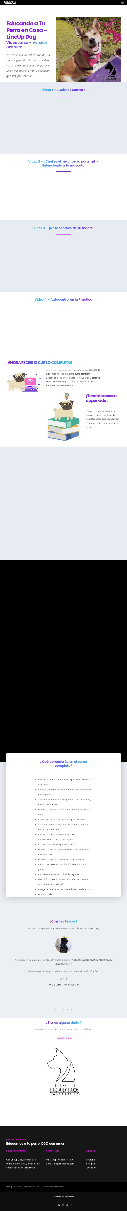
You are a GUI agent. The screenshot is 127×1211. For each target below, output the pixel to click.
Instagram (90, 1164)
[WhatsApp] (67, 1205)
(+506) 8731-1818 (66, 1160)
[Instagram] (63, 1205)
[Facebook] (71, 1205)
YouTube (90, 1160)
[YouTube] (59, 1205)
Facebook (91, 1168)
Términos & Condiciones (63, 1196)
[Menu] (122, 2)
